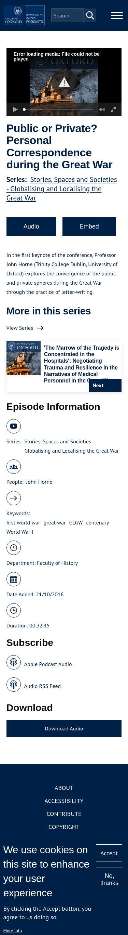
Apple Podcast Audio (48, 664)
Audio (31, 226)
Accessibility (63, 801)
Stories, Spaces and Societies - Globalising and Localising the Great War (61, 189)
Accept (109, 853)
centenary (97, 522)
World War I (19, 531)
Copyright (64, 827)
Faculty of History (57, 562)
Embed (89, 226)
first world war (23, 522)
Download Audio (64, 728)
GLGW (76, 522)
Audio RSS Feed (42, 686)
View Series (19, 327)
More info (12, 930)
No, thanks (109, 879)
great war (55, 522)
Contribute (63, 814)
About (64, 788)
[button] (64, 82)
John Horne (39, 481)
